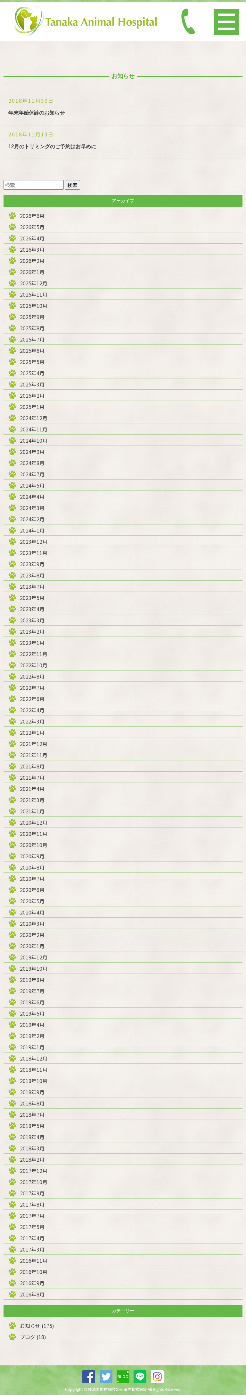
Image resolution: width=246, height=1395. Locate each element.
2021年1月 (32, 811)
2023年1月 (32, 642)
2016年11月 (33, 1260)
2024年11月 (33, 429)
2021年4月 (32, 789)
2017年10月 (33, 1182)
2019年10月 (33, 968)
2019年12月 (33, 957)
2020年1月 (32, 946)
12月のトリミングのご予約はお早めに (52, 146)
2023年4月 (32, 609)
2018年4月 (32, 1137)
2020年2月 (32, 935)
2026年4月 (32, 238)
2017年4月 (32, 1238)
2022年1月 (32, 732)
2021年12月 (33, 744)
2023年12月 (33, 541)
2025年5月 (32, 362)
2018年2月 (32, 1159)
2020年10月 (33, 845)
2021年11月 (33, 755)
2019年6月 (32, 1002)
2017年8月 (32, 1204)
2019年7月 (32, 991)
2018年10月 (33, 1081)
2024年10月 (33, 440)
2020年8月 (32, 867)
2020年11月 (33, 833)
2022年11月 (33, 654)
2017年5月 (32, 1227)
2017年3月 (32, 1249)
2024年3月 (32, 508)
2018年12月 (33, 1058)
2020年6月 (32, 890)
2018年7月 (32, 1114)
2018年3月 (32, 1148)
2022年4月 (32, 710)
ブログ (27, 1337)
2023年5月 (32, 598)
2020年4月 (32, 912)
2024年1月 (32, 530)
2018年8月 (32, 1103)
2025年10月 (33, 305)
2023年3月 (32, 620)
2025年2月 (32, 395)
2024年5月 (32, 485)
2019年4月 (32, 1024)
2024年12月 (33, 418)
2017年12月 (33, 1170)
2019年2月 (32, 1036)
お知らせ (30, 1326)
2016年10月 (33, 1272)
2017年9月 (32, 1193)
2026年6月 (32, 216)
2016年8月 (32, 1294)
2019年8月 (32, 979)
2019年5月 (32, 1013)
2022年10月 (33, 665)
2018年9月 (32, 1092)
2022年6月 (32, 699)
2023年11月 (33, 553)
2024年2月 (32, 519)
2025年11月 (33, 294)
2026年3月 (32, 249)
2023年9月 (32, 564)
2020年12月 (33, 822)
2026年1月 (32, 272)
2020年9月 (32, 856)
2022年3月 (32, 721)
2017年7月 (32, 1215)
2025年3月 (32, 384)
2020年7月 (32, 878)
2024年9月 (32, 451)
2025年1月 (32, 407)
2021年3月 (32, 800)
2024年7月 (32, 474)
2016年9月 (32, 1283)
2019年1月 (32, 1047)
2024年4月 (32, 496)
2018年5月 (32, 1126)
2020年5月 (32, 901)
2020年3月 (32, 923)
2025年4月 (32, 373)
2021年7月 (32, 777)
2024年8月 (32, 463)
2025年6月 (32, 350)
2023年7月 (32, 586)
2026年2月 (32, 260)
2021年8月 (32, 766)
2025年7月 (32, 339)
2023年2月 (32, 631)
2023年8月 (32, 575)
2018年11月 (33, 1069)
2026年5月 (32, 227)
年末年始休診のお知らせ (36, 113)
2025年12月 (33, 283)
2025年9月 (32, 317)
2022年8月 (32, 676)
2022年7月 (32, 687)
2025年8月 (32, 328)
